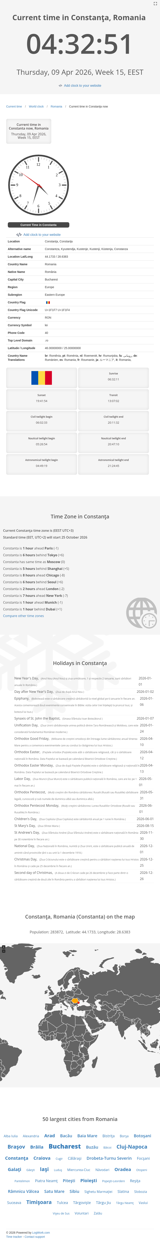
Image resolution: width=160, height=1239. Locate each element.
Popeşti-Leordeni (113, 1181)
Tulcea (62, 1202)
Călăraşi (74, 1158)
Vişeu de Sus (61, 1213)
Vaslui (143, 1202)
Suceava (14, 1202)
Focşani (143, 1158)
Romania (56, 106)
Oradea (122, 1169)
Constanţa (16, 1158)
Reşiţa (135, 1180)
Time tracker (14, 1236)
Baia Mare (87, 1135)
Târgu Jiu (103, 1202)
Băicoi (107, 1147)
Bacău (66, 1135)
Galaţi (14, 1169)
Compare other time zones (23, 616)
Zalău (98, 1213)
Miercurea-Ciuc (78, 1170)
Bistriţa (108, 1135)
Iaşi (44, 1168)
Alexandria (31, 1136)
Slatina (123, 1191)
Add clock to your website (82, 85)
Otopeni (141, 1170)
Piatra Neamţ (46, 1180)
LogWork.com (41, 1232)
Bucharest (65, 1146)
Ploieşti (88, 1180)
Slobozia (140, 1191)
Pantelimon (22, 1181)
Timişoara (39, 1201)
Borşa (124, 1136)
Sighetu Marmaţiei (98, 1191)
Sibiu (74, 1191)
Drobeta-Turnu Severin (109, 1158)
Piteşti (69, 1180)
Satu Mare (54, 1191)
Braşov (16, 1146)
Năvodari (102, 1170)
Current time (14, 106)
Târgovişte (82, 1202)
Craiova (41, 1158)
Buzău (92, 1147)
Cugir (59, 1159)
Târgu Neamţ (125, 1203)
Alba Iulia (11, 1136)
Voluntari (82, 1213)
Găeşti (30, 1170)
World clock (36, 106)
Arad (49, 1135)
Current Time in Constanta (39, 225)
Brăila (36, 1147)
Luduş (58, 1170)
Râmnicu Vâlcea (23, 1191)
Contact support (35, 1236)
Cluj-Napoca (132, 1146)
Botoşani (142, 1135)
